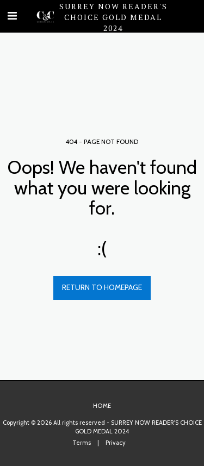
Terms (81, 442)
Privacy (116, 442)
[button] (12, 15)
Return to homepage (102, 287)
